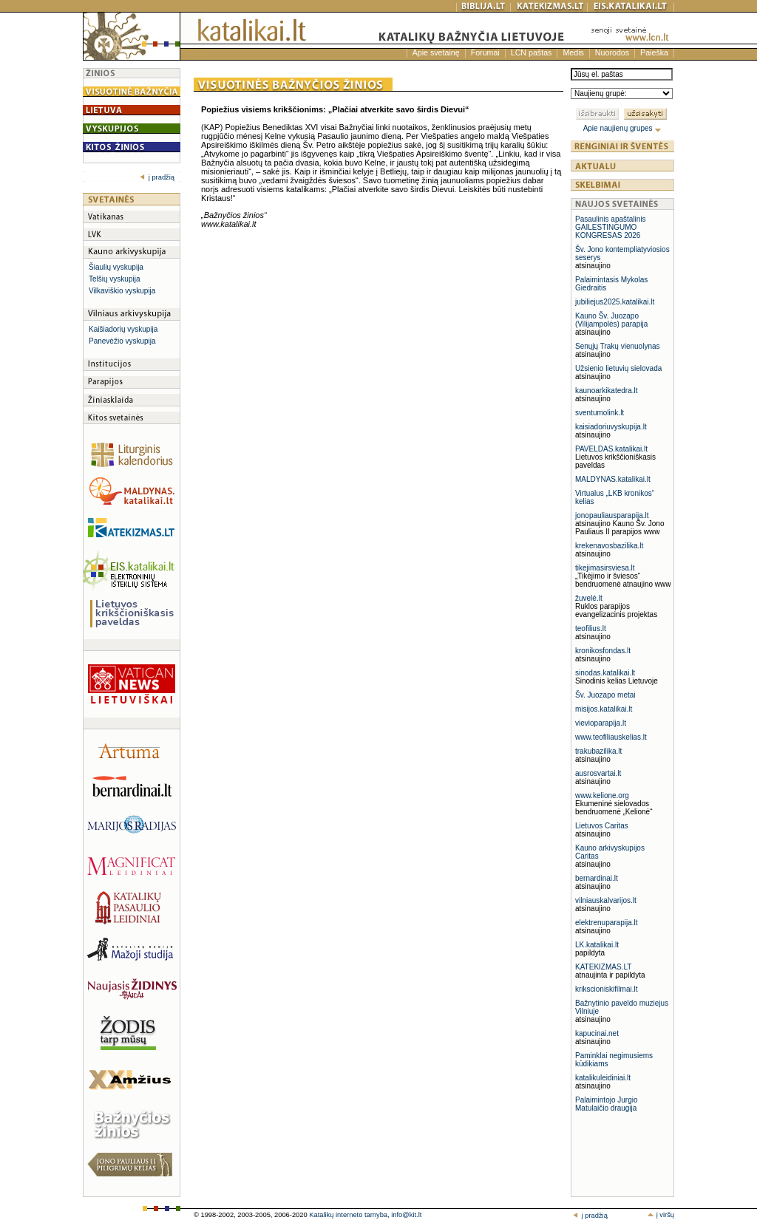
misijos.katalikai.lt (603, 709)
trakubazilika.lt (598, 751)
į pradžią (157, 177)
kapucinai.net (597, 1033)
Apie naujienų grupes (622, 128)
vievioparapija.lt (600, 723)
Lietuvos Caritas (601, 826)
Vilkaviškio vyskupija (122, 291)
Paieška (654, 52)
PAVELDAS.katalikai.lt (611, 449)
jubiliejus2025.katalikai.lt (614, 302)
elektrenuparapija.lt (606, 923)
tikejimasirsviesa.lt (605, 568)
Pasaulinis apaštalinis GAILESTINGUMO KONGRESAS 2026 (610, 227)
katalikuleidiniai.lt (603, 1078)
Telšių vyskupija (114, 279)
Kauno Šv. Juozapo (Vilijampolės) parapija (611, 320)
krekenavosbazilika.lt (609, 546)
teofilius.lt (590, 628)
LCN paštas (531, 52)
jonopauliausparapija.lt (612, 515)
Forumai (485, 52)
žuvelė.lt (588, 598)
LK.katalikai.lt (597, 945)
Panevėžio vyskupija (122, 341)
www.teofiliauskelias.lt (611, 737)
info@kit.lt (406, 1215)
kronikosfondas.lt (603, 651)
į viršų (660, 1215)
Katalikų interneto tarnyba (348, 1215)
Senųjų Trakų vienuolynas (617, 346)
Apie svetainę (436, 52)
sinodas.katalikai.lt (605, 673)
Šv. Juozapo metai (605, 695)
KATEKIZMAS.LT (603, 967)
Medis (573, 52)
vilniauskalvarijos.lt (606, 900)
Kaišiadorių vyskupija (123, 329)
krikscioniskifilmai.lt (606, 989)
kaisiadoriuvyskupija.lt (611, 427)
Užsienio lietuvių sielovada (618, 368)
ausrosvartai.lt (598, 773)
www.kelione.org (602, 795)
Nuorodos (612, 52)
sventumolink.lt (599, 413)
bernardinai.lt (596, 878)
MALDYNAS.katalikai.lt (613, 479)
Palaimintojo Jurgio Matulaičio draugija (606, 1104)
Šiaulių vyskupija (116, 267)
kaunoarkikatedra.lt (606, 390)
